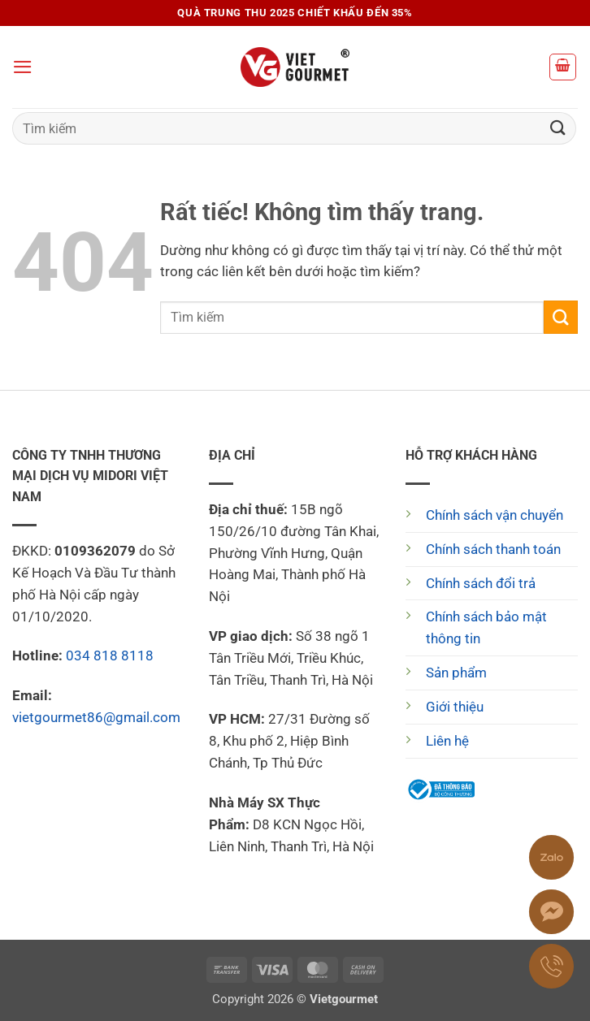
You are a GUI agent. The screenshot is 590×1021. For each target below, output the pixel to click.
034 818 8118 (110, 655)
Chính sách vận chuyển (494, 515)
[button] (22, 67)
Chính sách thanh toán (493, 549)
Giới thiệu (455, 707)
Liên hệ (447, 741)
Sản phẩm (456, 672)
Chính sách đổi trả (481, 583)
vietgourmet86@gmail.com (96, 717)
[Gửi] (558, 128)
